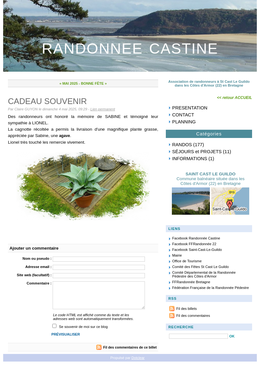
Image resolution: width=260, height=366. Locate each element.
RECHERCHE (181, 327)
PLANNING (184, 121)
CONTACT (183, 114)
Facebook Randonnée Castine (196, 238)
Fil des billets (186, 308)
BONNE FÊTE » (94, 83)
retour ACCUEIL (237, 97)
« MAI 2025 (68, 83)
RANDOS (182, 144)
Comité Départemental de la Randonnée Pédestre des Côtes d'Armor (204, 274)
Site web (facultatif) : (34, 275)
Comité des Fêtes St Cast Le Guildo (200, 267)
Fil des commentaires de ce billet (130, 347)
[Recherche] (198, 336)
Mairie (177, 255)
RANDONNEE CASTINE (130, 48)
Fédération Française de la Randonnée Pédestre (210, 288)
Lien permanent (102, 109)
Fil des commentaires (193, 315)
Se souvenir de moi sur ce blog (83, 327)
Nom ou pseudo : (37, 258)
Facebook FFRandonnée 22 (194, 244)
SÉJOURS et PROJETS (197, 151)
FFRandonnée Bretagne (191, 282)
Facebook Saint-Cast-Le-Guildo (197, 250)
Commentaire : (39, 283)
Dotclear (138, 358)
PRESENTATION (189, 107)
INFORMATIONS (189, 158)
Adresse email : (38, 267)
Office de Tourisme (187, 261)
